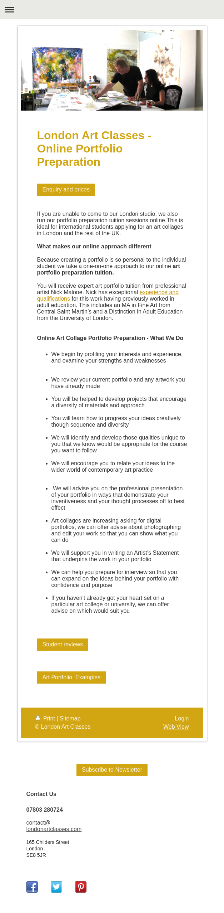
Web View (176, 727)
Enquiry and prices (66, 189)
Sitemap (70, 718)
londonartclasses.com (54, 829)
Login (182, 718)
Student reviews (63, 644)
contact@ (38, 823)
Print (46, 718)
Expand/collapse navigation (112, 9)
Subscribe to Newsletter (112, 770)
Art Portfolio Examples (72, 677)
